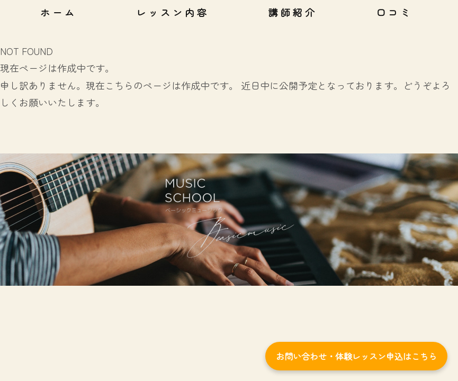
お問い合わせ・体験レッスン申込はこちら (356, 356)
